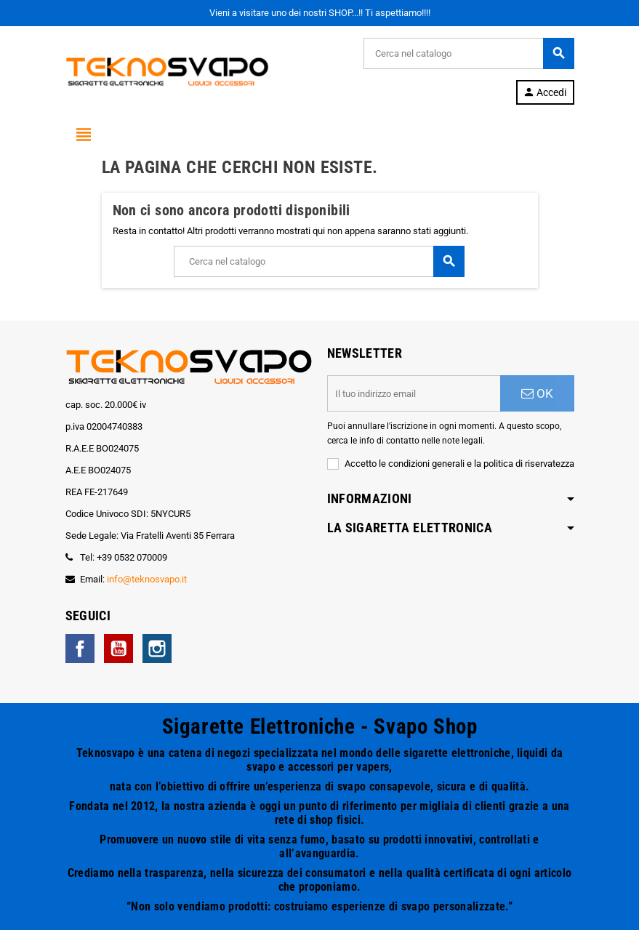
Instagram (157, 648)
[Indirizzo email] (413, 393)
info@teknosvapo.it (147, 579)
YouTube (118, 648)
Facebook (80, 648)
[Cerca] (468, 53)
